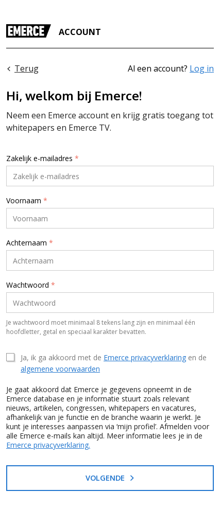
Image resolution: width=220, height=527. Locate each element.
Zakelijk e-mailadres (42, 158)
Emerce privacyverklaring (145, 357)
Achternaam (29, 243)
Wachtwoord (30, 285)
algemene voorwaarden (60, 369)
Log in (202, 68)
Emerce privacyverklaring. (48, 445)
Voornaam (26, 201)
